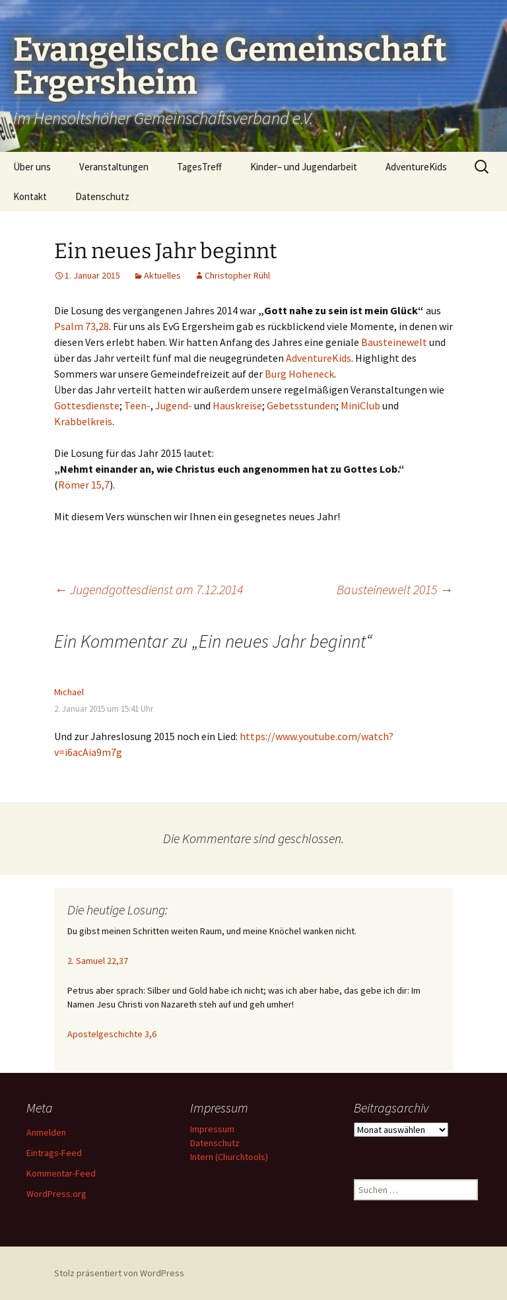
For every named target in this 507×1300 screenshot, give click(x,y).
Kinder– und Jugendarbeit (303, 166)
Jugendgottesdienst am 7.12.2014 (148, 589)
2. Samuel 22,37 (97, 961)
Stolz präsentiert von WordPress (119, 1273)
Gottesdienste (86, 405)
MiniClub (360, 405)
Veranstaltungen (114, 166)
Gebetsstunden (301, 405)
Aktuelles (162, 275)
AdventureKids (416, 166)
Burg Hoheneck (299, 373)
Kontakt (30, 196)
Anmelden (46, 1132)
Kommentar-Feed (61, 1173)
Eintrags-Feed (54, 1153)
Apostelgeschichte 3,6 (111, 1034)
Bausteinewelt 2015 (395, 589)
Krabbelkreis (83, 421)
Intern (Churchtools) (229, 1157)
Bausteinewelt (394, 342)
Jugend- (173, 405)
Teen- (137, 405)
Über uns (32, 166)
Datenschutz (102, 196)
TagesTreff (199, 166)
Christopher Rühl (237, 275)
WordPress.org (56, 1194)
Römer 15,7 (84, 484)
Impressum (212, 1129)
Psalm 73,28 (81, 326)
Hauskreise (237, 405)
